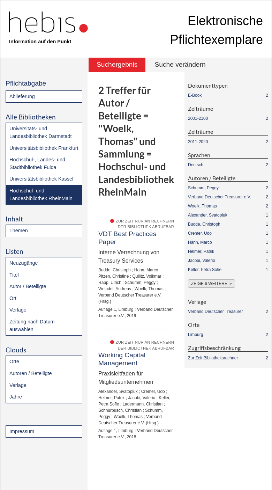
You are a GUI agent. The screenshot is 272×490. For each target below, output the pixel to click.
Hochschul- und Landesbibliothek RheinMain (41, 194)
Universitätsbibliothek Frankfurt (43, 148)
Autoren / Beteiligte (30, 373)
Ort (12, 298)
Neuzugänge (23, 263)
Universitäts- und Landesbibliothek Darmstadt (40, 132)
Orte (14, 361)
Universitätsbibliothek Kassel (41, 179)
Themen (18, 230)
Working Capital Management (121, 359)
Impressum (21, 431)
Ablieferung (22, 96)
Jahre (15, 397)
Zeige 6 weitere (209, 283)
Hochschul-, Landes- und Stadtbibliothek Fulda (37, 163)
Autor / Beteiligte (27, 286)
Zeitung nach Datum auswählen (32, 325)
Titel (14, 275)
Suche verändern (179, 64)
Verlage (18, 310)
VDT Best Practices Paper (127, 238)
